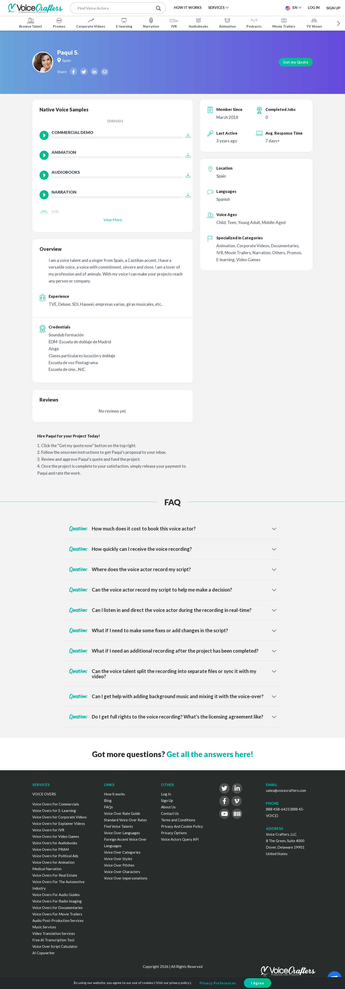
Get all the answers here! (210, 754)
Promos (59, 22)
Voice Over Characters (122, 871)
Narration (151, 22)
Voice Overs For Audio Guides (56, 894)
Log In (166, 794)
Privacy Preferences (218, 983)
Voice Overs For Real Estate (54, 875)
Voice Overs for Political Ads (55, 856)
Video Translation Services (53, 933)
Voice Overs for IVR (48, 830)
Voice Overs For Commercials (55, 804)
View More (113, 219)
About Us (168, 807)
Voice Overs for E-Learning (54, 810)
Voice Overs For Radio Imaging (57, 901)
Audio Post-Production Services (58, 920)
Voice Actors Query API (180, 839)
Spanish (115, 121)
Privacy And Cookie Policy (182, 826)
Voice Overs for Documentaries (57, 907)
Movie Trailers (283, 22)
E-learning (124, 22)
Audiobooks (198, 22)
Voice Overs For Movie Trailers (57, 914)
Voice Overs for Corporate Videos (59, 817)
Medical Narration (47, 869)
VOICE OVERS (44, 794)
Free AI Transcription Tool (53, 940)
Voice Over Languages (122, 833)
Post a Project (263, 7)
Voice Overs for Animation (53, 862)
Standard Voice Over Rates (125, 820)
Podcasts (254, 22)
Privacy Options (174, 833)
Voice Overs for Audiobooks (54, 843)
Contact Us (170, 813)
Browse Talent (30, 22)
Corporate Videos (90, 22)
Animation (227, 22)
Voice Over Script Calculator (55, 946)
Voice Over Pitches (119, 865)
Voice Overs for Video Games (55, 836)
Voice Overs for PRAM (50, 849)
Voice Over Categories (122, 852)
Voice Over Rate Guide (122, 813)
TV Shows (314, 22)
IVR (174, 22)
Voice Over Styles (118, 859)
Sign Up (333, 8)
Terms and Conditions (178, 820)
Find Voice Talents (118, 826)
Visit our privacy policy (172, 983)
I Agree (257, 983)
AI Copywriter (43, 953)
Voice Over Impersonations (125, 878)
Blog (108, 800)
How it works (114, 794)
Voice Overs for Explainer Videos (58, 823)
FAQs (108, 807)
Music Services (44, 927)
